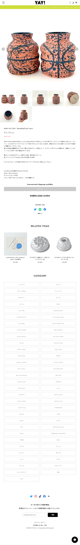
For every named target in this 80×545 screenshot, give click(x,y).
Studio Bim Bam (58, 343)
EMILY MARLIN (58, 330)
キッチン (58, 284)
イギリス (21, 446)
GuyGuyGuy (21, 388)
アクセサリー (21, 297)
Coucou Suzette (21, 401)
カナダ (58, 459)
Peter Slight (58, 349)
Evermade (22, 310)
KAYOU (22, 420)
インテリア (22, 284)
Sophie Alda (21, 356)
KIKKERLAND (58, 407)
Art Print (21, 304)
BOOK (58, 440)
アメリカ (21, 466)
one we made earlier (58, 323)
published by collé (58, 427)
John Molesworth (58, 369)
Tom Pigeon (21, 323)
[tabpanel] (40, 49)
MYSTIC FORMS (21, 330)
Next (76, 49)
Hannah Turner (21, 382)
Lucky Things (21, 407)
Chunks (21, 343)
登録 (52, 515)
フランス (58, 446)
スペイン (21, 453)
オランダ (58, 453)
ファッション (58, 291)
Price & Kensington (58, 317)
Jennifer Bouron (21, 336)
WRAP (58, 304)
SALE (21, 479)
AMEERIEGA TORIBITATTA (58, 433)
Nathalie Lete (58, 401)
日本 (58, 472)
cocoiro (58, 420)
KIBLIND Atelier (58, 310)
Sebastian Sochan (21, 362)
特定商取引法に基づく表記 (40, 525)
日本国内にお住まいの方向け (40, 196)
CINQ (58, 414)
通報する (40, 213)
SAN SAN (58, 375)
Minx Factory (21, 369)
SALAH (22, 433)
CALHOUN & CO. (22, 317)
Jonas (58, 388)
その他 (22, 440)
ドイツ (22, 459)
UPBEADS (58, 382)
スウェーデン (58, 466)
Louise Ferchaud (58, 362)
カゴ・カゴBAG (21, 291)
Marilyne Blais (58, 394)
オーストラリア (21, 472)
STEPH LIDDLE (22, 349)
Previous (3, 49)
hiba (21, 427)
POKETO (58, 356)
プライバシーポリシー (40, 522)
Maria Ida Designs (21, 375)
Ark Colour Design (58, 336)
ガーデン (58, 297)
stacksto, (21, 414)
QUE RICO (22, 394)
